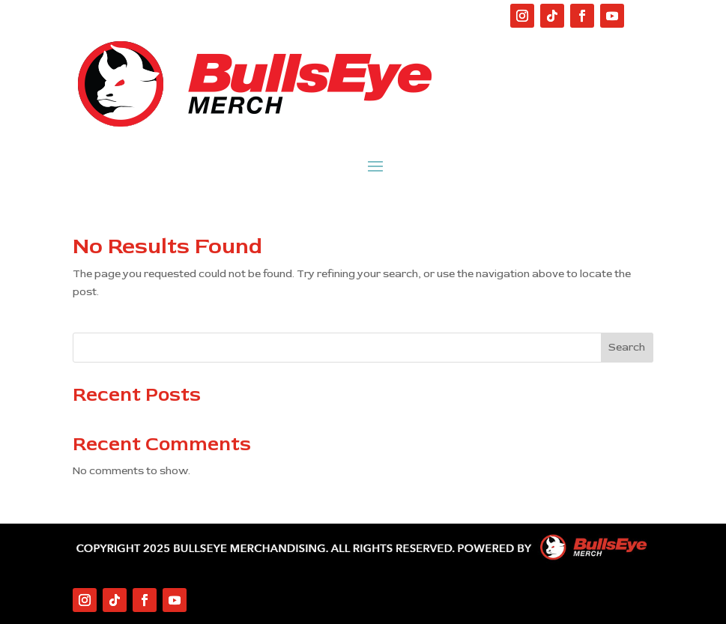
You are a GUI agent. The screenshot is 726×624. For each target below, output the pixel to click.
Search (626, 347)
